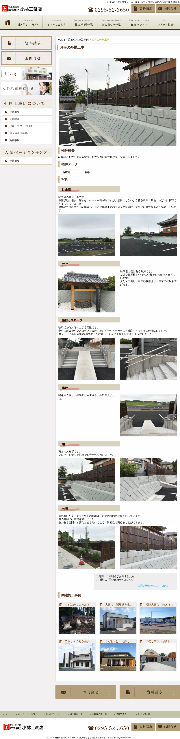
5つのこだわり (56, 22)
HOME (7, 22)
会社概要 (14, 111)
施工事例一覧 (83, 22)
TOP (7, 714)
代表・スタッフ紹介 (20, 126)
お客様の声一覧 (111, 22)
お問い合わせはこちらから (153, 585)
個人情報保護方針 (19, 133)
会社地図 (14, 118)
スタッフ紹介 (166, 22)
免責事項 (14, 140)
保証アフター (138, 22)
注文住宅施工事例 (78, 39)
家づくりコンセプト (28, 22)
